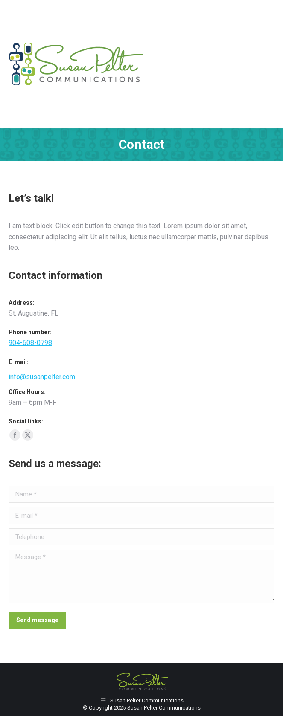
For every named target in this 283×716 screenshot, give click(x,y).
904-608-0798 (30, 343)
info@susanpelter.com (42, 377)
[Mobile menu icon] (265, 63)
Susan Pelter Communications (164, 707)
